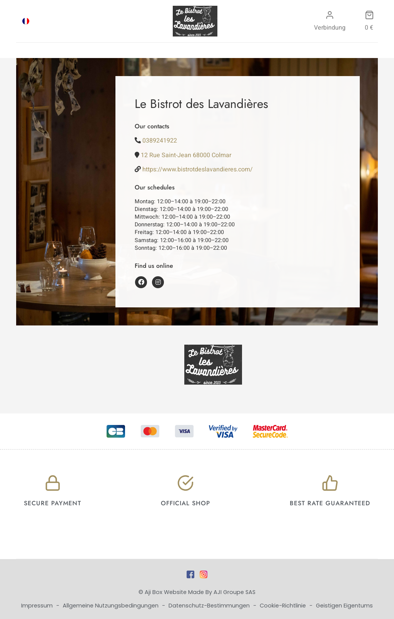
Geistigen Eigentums (344, 605)
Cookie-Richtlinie (283, 605)
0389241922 (159, 140)
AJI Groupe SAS (234, 592)
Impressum (37, 605)
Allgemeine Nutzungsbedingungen (111, 605)
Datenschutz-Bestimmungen (210, 605)
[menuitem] (25, 21)
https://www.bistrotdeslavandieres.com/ (197, 169)
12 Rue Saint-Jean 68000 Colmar (186, 155)
